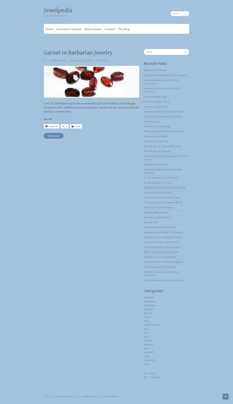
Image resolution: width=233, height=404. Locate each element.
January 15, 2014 (83, 60)
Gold (146, 321)
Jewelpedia (58, 10)
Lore (146, 329)
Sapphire (148, 352)
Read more (54, 135)
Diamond (148, 309)
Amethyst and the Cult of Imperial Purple (165, 187)
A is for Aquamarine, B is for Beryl (161, 177)
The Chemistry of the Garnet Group (162, 197)
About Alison (92, 29)
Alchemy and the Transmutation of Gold (164, 111)
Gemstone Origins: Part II (156, 101)
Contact (109, 29)
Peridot (147, 340)
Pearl (146, 336)
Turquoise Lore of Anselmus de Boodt (163, 202)
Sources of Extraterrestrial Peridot (161, 242)
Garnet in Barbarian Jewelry (78, 52)
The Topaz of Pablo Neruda (157, 217)
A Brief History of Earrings (157, 126)
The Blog (124, 29)
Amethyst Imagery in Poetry (158, 182)
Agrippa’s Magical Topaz (156, 212)
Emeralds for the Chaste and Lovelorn (163, 146)
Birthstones (150, 305)
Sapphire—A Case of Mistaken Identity (163, 237)
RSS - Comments (152, 377)
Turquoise (149, 360)
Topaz (147, 356)
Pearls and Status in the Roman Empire (163, 262)
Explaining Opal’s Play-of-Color (160, 227)
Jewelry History (152, 325)
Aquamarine (150, 301)
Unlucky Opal (150, 222)
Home (49, 29)
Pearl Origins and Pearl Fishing (159, 267)
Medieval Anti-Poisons (155, 70)
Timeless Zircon (152, 121)
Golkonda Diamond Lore (156, 164)
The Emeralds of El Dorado (157, 151)
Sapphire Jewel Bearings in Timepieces (163, 232)
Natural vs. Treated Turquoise (159, 207)
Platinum (148, 344)
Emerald (148, 313)
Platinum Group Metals (155, 136)
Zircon (147, 364)
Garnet (103, 60)
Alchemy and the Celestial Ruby (160, 257)
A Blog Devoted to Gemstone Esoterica (163, 280)
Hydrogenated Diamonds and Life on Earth (165, 75)
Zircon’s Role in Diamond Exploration (163, 116)
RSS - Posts (149, 373)
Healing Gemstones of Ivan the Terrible (164, 131)
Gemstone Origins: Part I (156, 106)
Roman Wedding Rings (155, 96)
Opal (146, 332)
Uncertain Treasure (68, 29)
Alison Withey (59, 60)
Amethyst (148, 297)
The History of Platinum (156, 141)
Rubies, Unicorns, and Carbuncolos (161, 252)
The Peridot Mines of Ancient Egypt (162, 247)
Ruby (146, 348)
